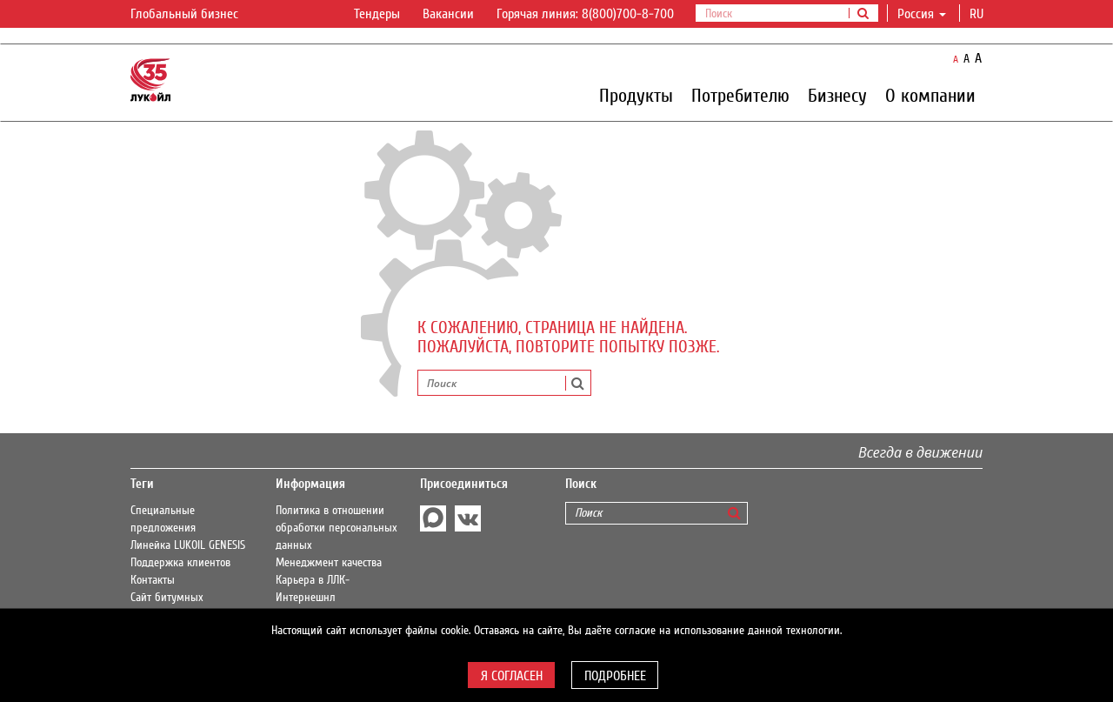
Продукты (636, 94)
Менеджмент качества (329, 563)
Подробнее (615, 676)
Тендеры (377, 14)
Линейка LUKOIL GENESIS (187, 545)
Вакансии (448, 14)
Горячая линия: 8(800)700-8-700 (585, 14)
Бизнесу (837, 94)
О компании (930, 94)
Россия (921, 14)
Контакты (152, 580)
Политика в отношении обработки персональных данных (336, 528)
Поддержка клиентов (180, 563)
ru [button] (978, 14)
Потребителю (740, 94)
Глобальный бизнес (194, 14)
